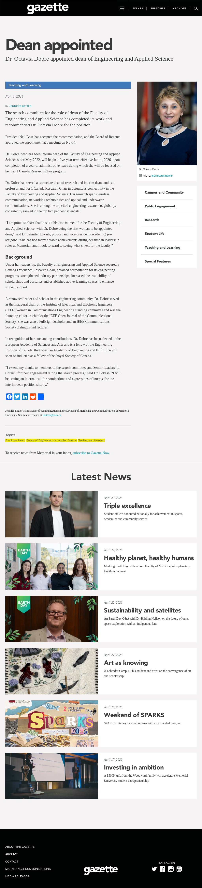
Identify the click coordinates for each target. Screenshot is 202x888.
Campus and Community (164, 192)
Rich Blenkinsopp (162, 176)
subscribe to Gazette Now (91, 453)
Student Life (154, 234)
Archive (11, 854)
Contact (12, 861)
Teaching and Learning (91, 440)
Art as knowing (126, 662)
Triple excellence (127, 505)
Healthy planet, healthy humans (149, 558)
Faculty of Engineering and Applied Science (51, 440)
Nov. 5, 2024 (14, 96)
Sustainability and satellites (142, 610)
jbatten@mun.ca (52, 415)
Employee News (15, 440)
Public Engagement (160, 206)
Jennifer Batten (20, 105)
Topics (10, 435)
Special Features (158, 261)
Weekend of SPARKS (134, 715)
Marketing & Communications (28, 868)
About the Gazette (20, 846)
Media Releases (17, 876)
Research (152, 220)
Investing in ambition (134, 767)
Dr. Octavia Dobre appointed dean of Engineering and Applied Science (89, 58)
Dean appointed (58, 44)
